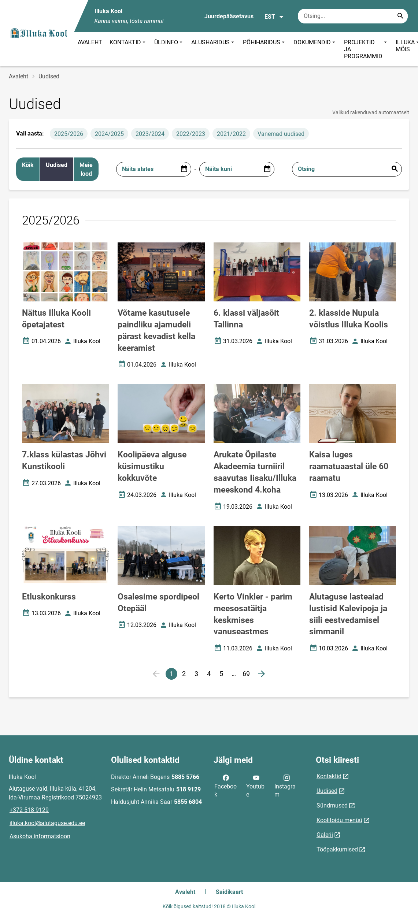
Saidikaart (229, 891)
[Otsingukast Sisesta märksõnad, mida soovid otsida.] (353, 16)
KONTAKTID (128, 49)
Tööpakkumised (337, 849)
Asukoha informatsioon (40, 836)
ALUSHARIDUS (213, 49)
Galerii (325, 834)
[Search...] (400, 16)
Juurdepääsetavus (229, 16)
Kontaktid (329, 776)
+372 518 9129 (29, 809)
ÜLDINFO (169, 49)
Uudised (327, 790)
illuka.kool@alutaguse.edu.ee (47, 823)
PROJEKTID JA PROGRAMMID (366, 49)
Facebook (225, 785)
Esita (394, 169)
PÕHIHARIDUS (264, 49)
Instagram (285, 785)
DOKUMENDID (315, 49)
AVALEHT (90, 42)
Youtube (255, 785)
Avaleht (18, 76)
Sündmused (332, 805)
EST (274, 16)
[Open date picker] (184, 169)
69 (247, 675)
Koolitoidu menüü (339, 820)
